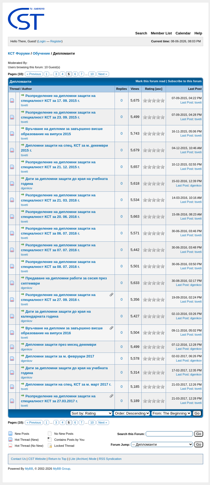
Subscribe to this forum (185, 81)
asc (158, 88)
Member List (161, 33)
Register (56, 41)
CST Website (37, 458)
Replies (121, 88)
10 (92, 74)
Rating (149, 88)
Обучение (41, 53)
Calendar (183, 33)
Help (198, 33)
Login (42, 41)
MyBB (29, 468)
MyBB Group (61, 468)
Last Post (195, 88)
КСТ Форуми (19, 53)
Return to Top (57, 458)
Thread (15, 88)
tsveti (24, 105)
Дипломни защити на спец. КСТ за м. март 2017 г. (68, 384)
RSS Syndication (110, 458)
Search (141, 33)
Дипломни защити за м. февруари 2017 (59, 356)
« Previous (34, 74)
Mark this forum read (150, 81)
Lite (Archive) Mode (84, 458)
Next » (102, 74)
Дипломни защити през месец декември (60, 344)
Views (135, 88)
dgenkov (26, 188)
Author (27, 88)
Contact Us (18, 458)
